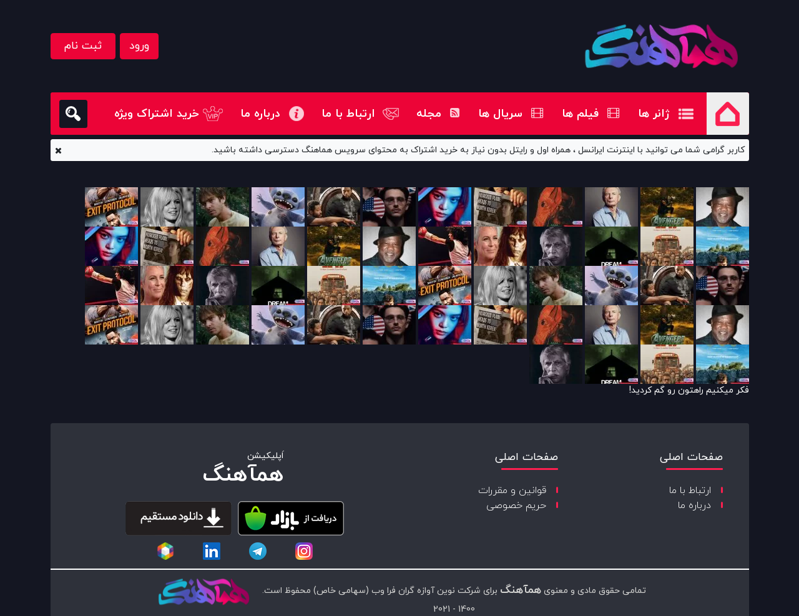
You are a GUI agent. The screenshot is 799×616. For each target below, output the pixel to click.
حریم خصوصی (516, 505)
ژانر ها (654, 114)
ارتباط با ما (348, 114)
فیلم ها (590, 114)
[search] (73, 114)
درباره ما (260, 114)
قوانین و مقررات (512, 490)
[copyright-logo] (203, 593)
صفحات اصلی (691, 457)
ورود (139, 46)
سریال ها (510, 114)
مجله (437, 114)
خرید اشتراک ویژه (156, 114)
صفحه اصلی (728, 113)
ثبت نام (83, 46)
